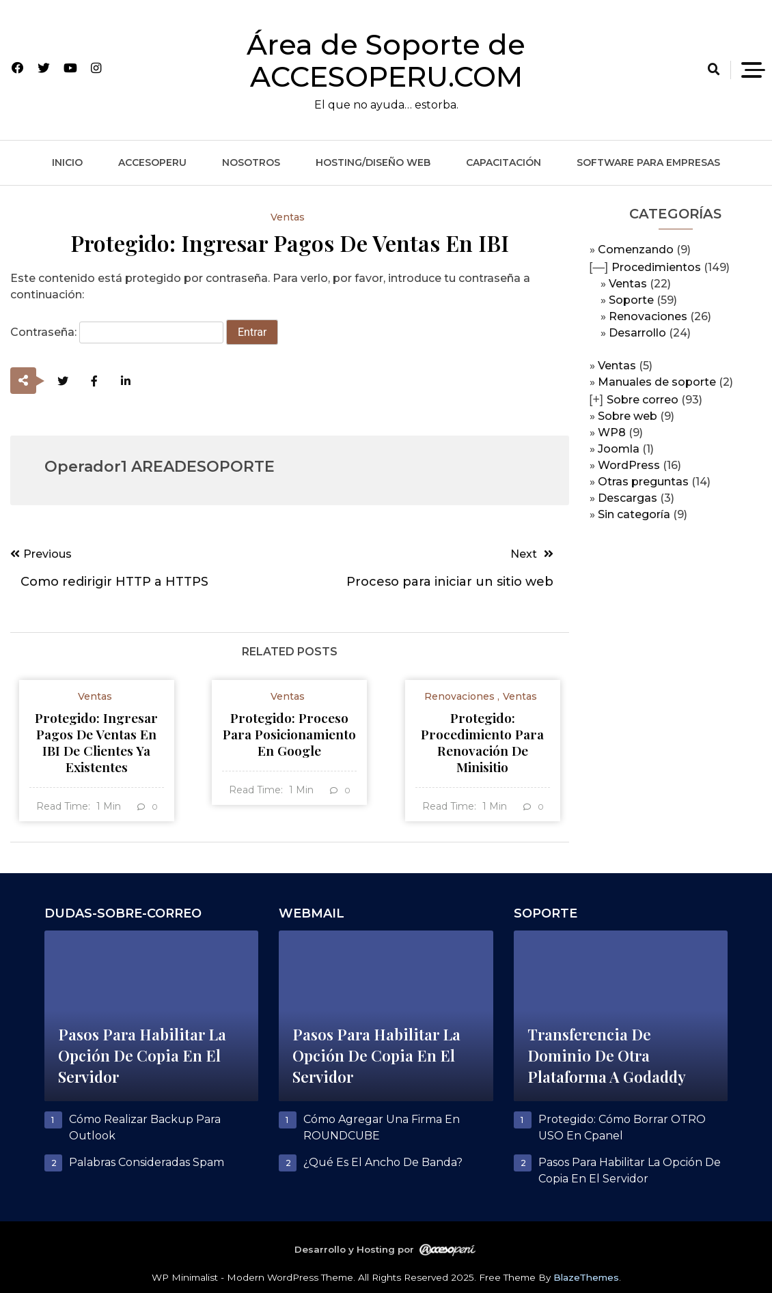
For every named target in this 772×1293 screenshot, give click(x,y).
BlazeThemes (586, 1277)
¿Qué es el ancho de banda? (383, 1162)
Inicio (67, 162)
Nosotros (251, 162)
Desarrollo (637, 332)
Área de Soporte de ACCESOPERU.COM (386, 60)
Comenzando (636, 249)
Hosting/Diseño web (373, 162)
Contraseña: (116, 332)
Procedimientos (656, 267)
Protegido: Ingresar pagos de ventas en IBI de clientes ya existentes (96, 742)
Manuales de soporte (657, 381)
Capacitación (503, 162)
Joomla (618, 448)
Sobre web (627, 416)
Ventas (628, 283)
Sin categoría (634, 514)
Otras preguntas (643, 481)
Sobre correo (642, 399)
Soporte (631, 300)
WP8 (612, 432)
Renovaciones (648, 316)
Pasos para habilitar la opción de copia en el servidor (142, 1055)
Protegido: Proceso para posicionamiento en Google (289, 734)
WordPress (629, 465)
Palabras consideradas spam (146, 1162)
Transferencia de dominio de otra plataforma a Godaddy (606, 1055)
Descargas (627, 498)
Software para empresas (648, 162)
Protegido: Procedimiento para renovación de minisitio (482, 742)
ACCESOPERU (152, 162)
